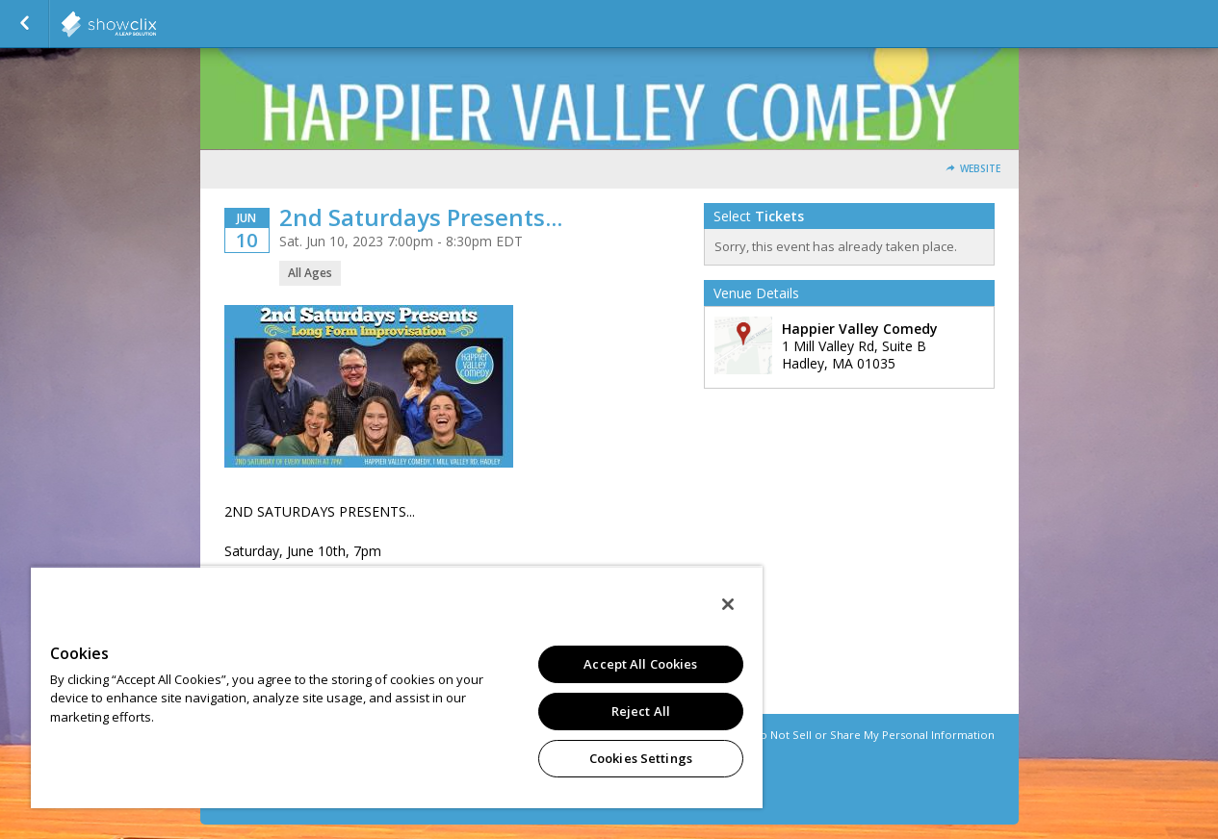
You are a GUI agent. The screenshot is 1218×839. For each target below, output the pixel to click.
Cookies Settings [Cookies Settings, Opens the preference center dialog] (640, 758)
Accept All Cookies (640, 664)
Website (980, 169)
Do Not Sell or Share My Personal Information (873, 734)
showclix (156, 24)
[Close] (728, 604)
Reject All (640, 711)
